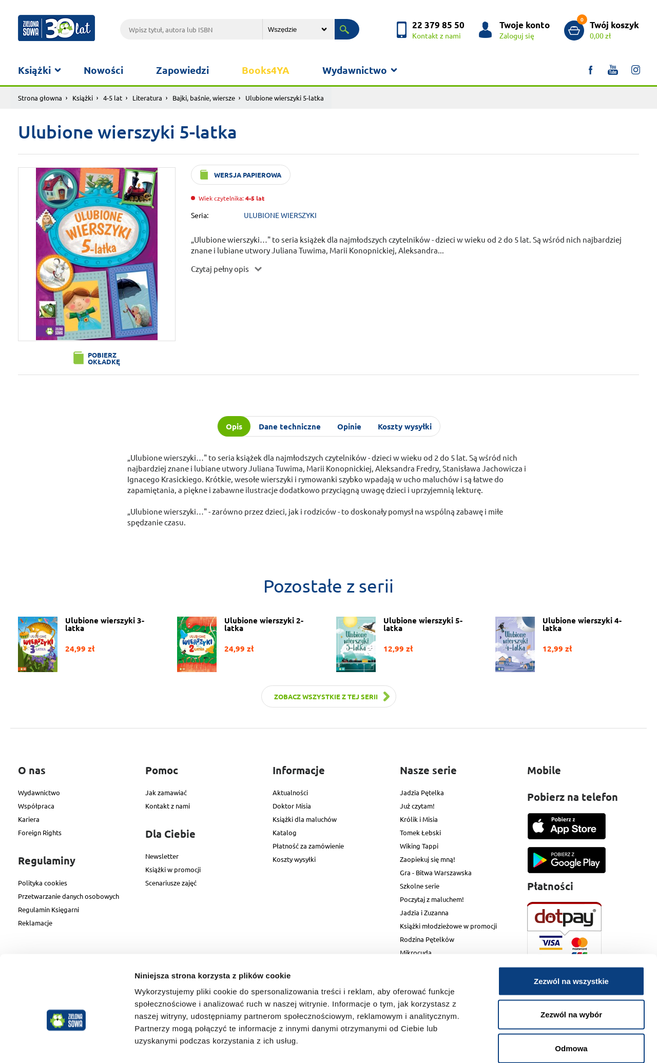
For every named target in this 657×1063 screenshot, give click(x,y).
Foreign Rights (40, 832)
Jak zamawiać (166, 792)
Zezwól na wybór (571, 962)
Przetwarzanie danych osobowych (68, 896)
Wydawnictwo (354, 70)
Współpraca (36, 805)
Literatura (147, 97)
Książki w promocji (173, 869)
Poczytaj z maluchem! (432, 899)
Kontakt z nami (167, 805)
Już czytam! (417, 805)
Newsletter (162, 856)
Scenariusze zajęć (171, 882)
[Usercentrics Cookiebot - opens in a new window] (66, 1043)
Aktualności (290, 792)
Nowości (103, 70)
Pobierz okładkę (104, 358)
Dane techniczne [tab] (290, 426)
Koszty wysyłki (294, 859)
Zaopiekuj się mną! (427, 859)
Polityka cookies (42, 882)
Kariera (29, 819)
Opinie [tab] (349, 426)
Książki (34, 70)
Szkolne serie (419, 885)
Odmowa (571, 995)
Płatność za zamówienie (308, 845)
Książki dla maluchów (305, 819)
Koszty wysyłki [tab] (405, 426)
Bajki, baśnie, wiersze (203, 97)
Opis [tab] (234, 426)
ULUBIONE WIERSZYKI (280, 215)
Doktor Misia (292, 805)
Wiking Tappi (419, 845)
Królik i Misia (419, 819)
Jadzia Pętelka (422, 792)
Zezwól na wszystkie (571, 928)
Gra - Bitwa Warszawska (436, 872)
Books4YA (265, 70)
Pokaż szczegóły (547, 1042)
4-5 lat (112, 97)
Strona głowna (40, 97)
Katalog (285, 832)
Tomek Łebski (420, 832)
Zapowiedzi (182, 70)
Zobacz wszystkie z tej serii (326, 696)
